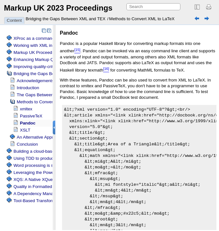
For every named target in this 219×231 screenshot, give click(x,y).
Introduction (28, 87)
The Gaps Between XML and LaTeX (51, 94)
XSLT (25, 130)
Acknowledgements (35, 80)
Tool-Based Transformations (40, 200)
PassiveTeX (31, 116)
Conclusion (27, 144)
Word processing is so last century (46, 165)
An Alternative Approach (39, 137)
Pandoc (27, 123)
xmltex (26, 109)
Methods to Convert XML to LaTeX (141, 18)
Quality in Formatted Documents (44, 186)
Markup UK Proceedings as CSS (45, 52)
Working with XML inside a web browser (51, 45)
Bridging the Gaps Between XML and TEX (65, 18)
